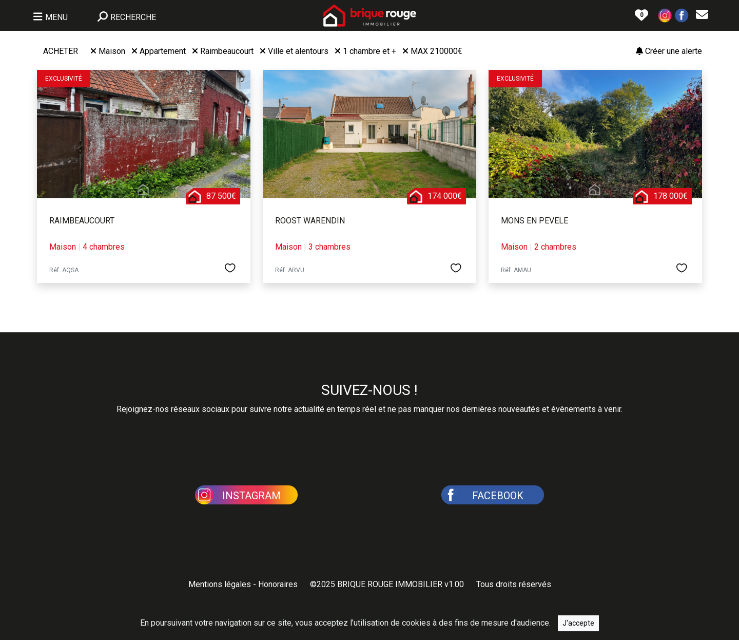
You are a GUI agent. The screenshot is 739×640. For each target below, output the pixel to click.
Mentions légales (219, 584)
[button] (665, 15)
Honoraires (278, 584)
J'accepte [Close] (578, 623)
